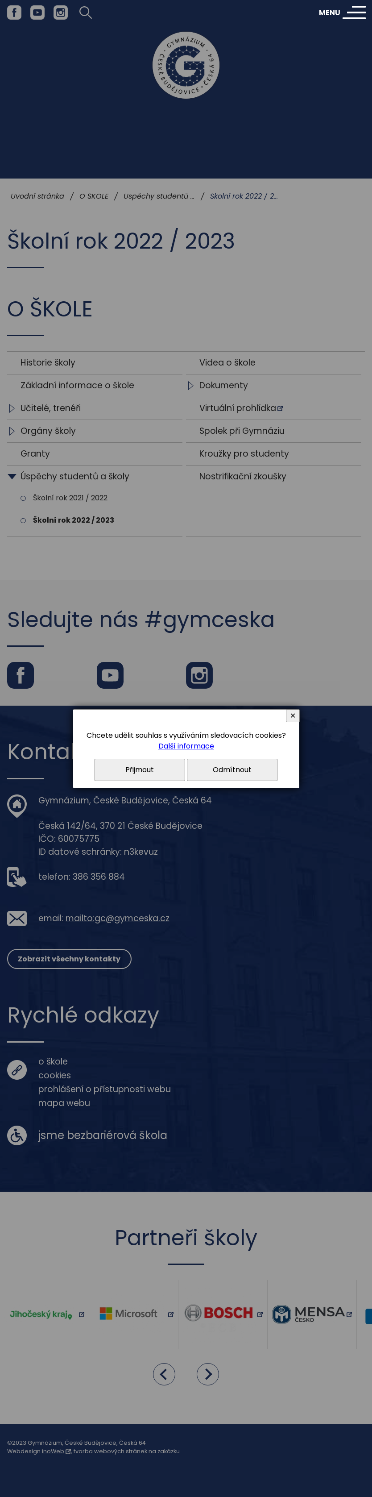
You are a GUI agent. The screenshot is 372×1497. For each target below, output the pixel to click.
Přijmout (139, 770)
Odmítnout (232, 770)
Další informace (186, 746)
